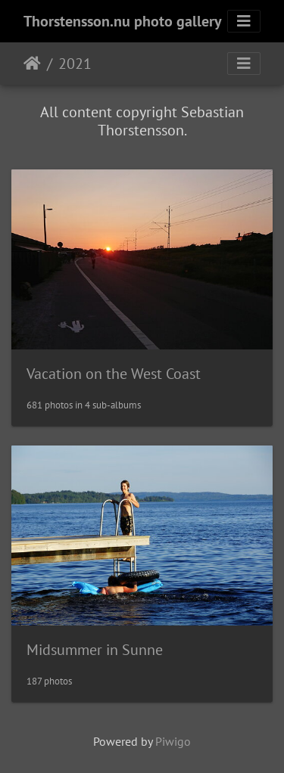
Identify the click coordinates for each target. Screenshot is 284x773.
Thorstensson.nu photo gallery (122, 21)
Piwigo (173, 741)
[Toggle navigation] (244, 21)
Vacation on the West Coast (114, 373)
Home (32, 63)
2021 (75, 63)
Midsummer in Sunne (95, 650)
